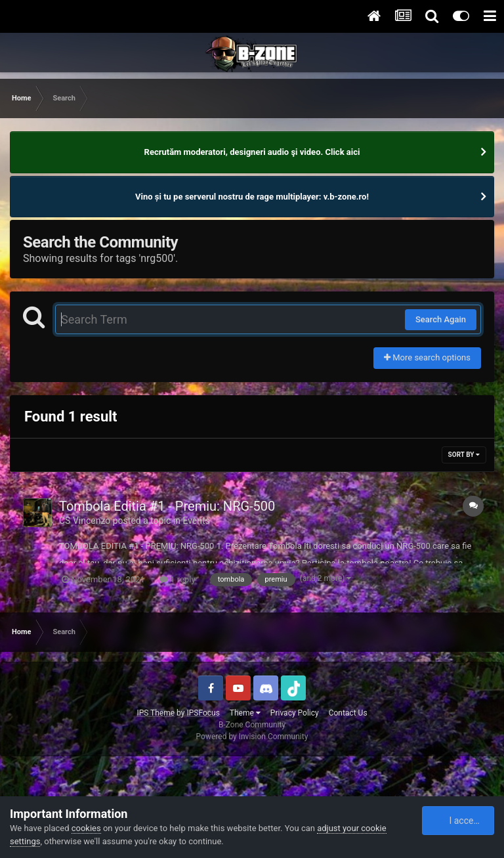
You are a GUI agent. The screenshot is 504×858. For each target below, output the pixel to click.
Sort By (464, 454)
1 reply (177, 579)
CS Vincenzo (84, 520)
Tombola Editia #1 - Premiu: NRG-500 (167, 506)
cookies (86, 828)
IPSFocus (202, 713)
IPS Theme (155, 713)
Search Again (440, 319)
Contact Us (348, 713)
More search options (427, 357)
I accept (459, 820)
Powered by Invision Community (252, 736)
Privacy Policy (294, 713)
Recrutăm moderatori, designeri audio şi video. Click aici (252, 152)
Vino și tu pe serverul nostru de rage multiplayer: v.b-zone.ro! (252, 197)
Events (195, 520)
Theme (245, 713)
